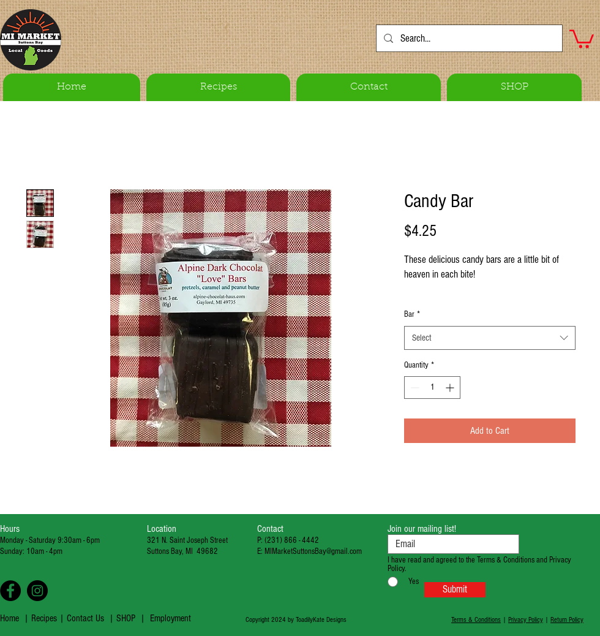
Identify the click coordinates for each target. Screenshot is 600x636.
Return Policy (566, 620)
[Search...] (468, 38)
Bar (412, 314)
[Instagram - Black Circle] (37, 590)
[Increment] (451, 387)
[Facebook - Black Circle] (10, 590)
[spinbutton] (432, 387)
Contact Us (85, 618)
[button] (581, 38)
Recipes (45, 618)
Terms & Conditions (476, 620)
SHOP (125, 618)
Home (9, 618)
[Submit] (455, 589)
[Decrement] (413, 387)
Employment (170, 618)
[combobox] (490, 338)
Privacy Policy (525, 620)
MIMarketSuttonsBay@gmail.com (313, 551)
